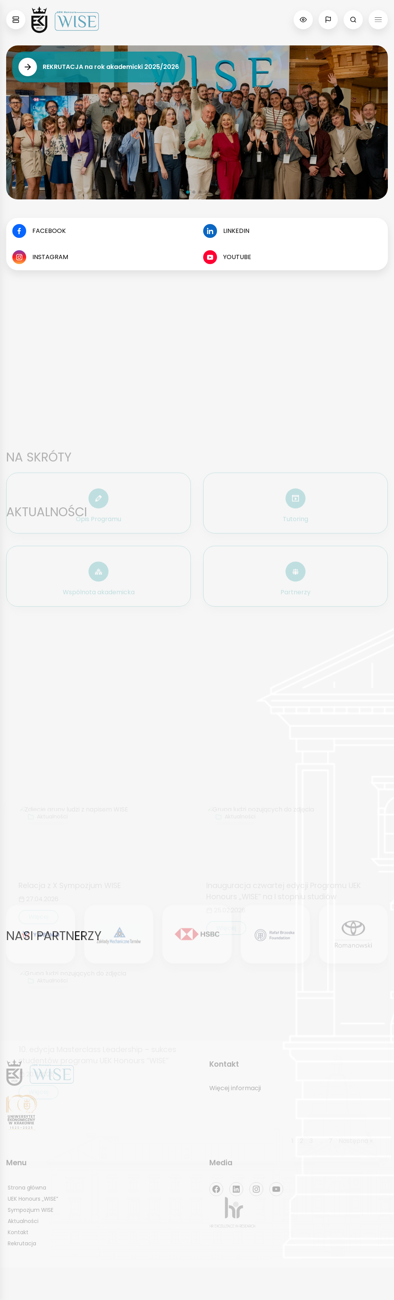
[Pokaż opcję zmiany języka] (328, 19)
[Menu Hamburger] (378, 19)
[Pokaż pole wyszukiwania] (353, 19)
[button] (187, 192)
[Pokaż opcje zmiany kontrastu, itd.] (303, 19)
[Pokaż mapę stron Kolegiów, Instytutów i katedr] (15, 19)
